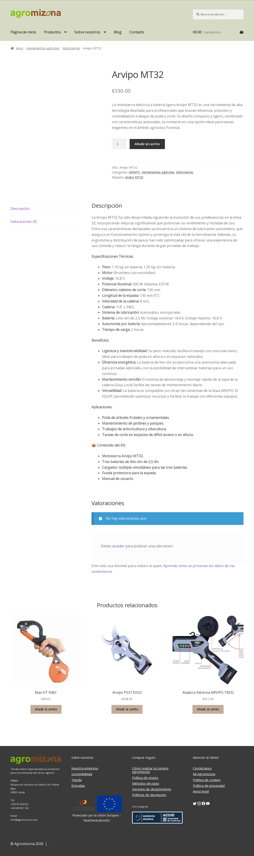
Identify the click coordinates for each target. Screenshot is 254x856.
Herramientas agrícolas (42, 48)
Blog (118, 32)
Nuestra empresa (84, 768)
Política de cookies (207, 780)
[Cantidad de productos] (119, 144)
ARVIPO (134, 172)
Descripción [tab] (20, 208)
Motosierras (71, 48)
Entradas (78, 785)
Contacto (136, 32)
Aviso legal (201, 791)
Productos (52, 32)
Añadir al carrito (147, 144)
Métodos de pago (145, 783)
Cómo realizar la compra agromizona (150, 770)
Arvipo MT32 (134, 177)
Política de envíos (145, 777)
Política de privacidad (209, 785)
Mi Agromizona (204, 774)
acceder (118, 546)
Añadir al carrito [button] (46, 709)
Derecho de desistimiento (151, 789)
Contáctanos (202, 768)
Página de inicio (23, 32)
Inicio (19, 48)
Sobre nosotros (87, 32)
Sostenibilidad (81, 774)
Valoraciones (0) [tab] (24, 221)
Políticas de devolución (149, 795)
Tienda (76, 780)
